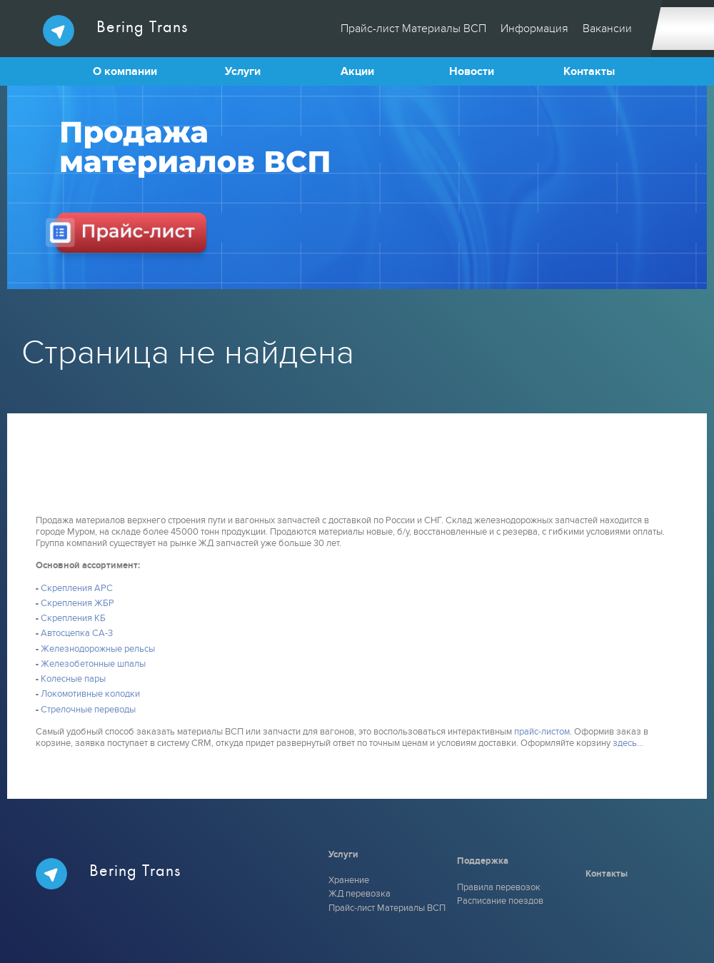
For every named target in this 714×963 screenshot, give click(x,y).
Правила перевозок (498, 887)
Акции (357, 71)
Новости (471, 71)
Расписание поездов (500, 901)
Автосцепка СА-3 (77, 633)
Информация (534, 28)
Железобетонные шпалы (93, 664)
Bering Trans (115, 30)
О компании (125, 71)
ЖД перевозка (359, 893)
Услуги (243, 71)
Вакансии (607, 28)
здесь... (628, 743)
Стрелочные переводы (88, 709)
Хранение (348, 880)
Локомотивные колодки (90, 694)
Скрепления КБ (73, 618)
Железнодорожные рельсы (98, 649)
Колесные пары (73, 679)
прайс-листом (542, 731)
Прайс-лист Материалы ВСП (413, 28)
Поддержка (482, 861)
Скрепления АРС (77, 588)
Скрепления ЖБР (77, 603)
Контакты (589, 71)
